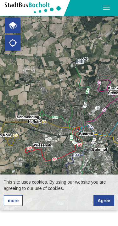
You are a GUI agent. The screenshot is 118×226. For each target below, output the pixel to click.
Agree (104, 200)
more (13, 200)
